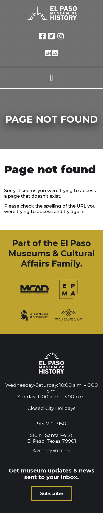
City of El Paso (57, 451)
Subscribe (51, 493)
